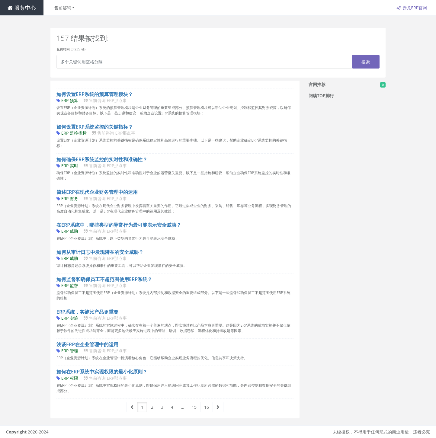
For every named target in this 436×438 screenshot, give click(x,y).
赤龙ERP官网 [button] (411, 8)
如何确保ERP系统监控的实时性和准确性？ (101, 159)
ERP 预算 (91, 100)
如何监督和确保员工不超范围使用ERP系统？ (104, 279)
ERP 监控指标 (95, 133)
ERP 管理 (91, 350)
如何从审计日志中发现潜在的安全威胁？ (99, 252)
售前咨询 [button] (62, 8)
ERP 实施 (91, 318)
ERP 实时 (91, 165)
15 (194, 407)
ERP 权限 (91, 378)
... (182, 407)
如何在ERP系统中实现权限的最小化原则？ (101, 371)
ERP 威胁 (91, 231)
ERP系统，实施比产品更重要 (87, 312)
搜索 (365, 62)
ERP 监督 (91, 285)
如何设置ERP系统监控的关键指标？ (94, 126)
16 (206, 407)
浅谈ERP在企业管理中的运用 (87, 344)
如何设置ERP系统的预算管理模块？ (94, 94)
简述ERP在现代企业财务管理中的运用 (97, 192)
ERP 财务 (91, 198)
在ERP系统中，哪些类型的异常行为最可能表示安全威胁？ (118, 225)
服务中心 (22, 7)
